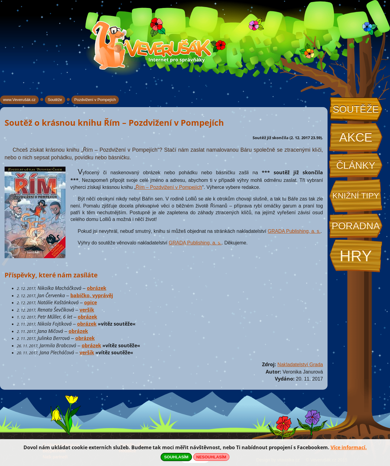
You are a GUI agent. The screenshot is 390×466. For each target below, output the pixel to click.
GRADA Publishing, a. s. (294, 231)
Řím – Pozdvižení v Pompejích (169, 187)
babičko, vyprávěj (91, 295)
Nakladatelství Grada (300, 364)
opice (90, 302)
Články (355, 165)
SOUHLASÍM (176, 457)
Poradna (356, 225)
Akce (355, 137)
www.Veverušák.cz (19, 99)
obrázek (96, 288)
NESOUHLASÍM (211, 457)
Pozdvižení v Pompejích (95, 99)
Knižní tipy (355, 195)
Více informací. (349, 447)
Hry (355, 256)
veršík (87, 309)
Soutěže (356, 109)
